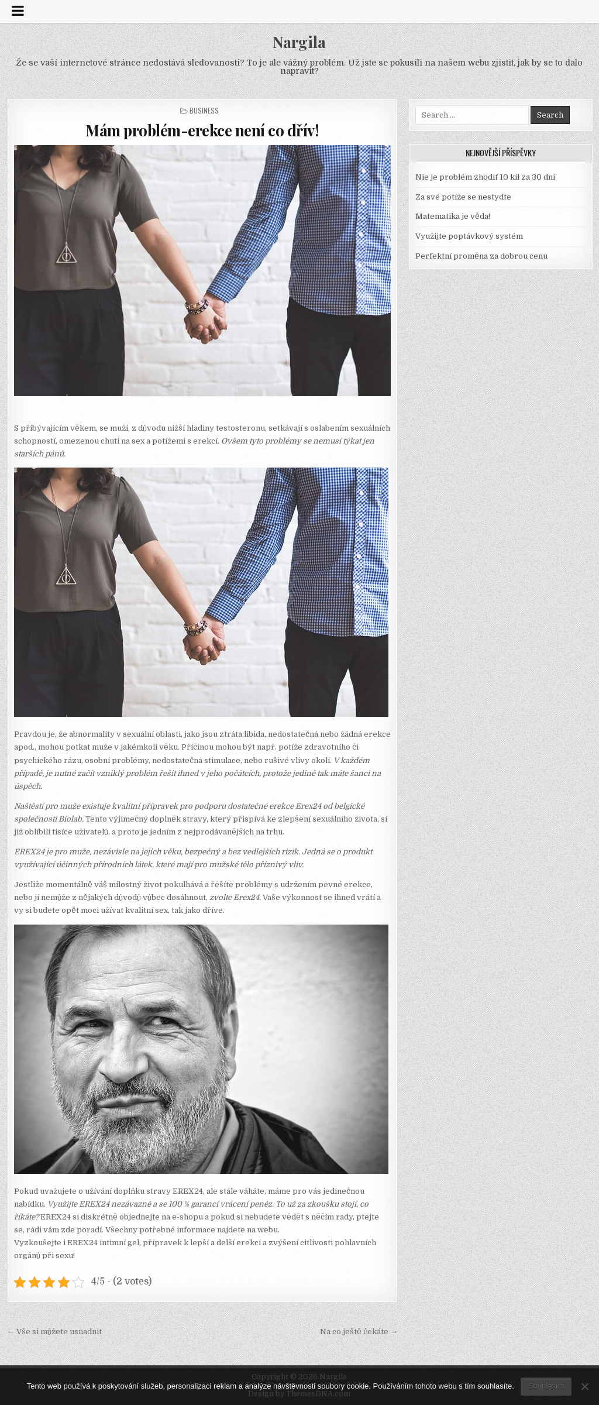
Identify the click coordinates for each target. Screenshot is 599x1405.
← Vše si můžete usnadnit (54, 1331)
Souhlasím (546, 1386)
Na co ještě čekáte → (359, 1331)
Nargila (299, 42)
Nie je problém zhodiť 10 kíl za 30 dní (485, 177)
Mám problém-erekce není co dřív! (202, 130)
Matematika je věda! (452, 216)
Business (204, 110)
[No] (584, 1386)
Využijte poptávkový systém (469, 236)
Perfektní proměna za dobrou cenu (481, 256)
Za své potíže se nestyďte (463, 197)
